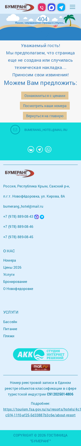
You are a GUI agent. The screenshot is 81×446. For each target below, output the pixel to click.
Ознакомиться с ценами (44, 95)
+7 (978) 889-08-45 (18, 236)
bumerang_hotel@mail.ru (45, 130)
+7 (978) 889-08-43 (18, 216)
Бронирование (15, 281)
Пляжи (8, 336)
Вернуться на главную (45, 115)
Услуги (8, 274)
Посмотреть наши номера (45, 105)
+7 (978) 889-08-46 (18, 226)
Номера (9, 260)
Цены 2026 (12, 267)
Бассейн (10, 321)
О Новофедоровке (18, 288)
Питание (10, 328)
